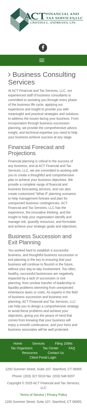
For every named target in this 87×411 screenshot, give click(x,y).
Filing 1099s (64, 343)
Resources (30, 353)
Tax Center (50, 348)
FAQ (72, 348)
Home (17, 343)
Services (38, 343)
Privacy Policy (57, 395)
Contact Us (56, 353)
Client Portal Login (43, 357)
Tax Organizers (21, 348)
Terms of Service (32, 395)
